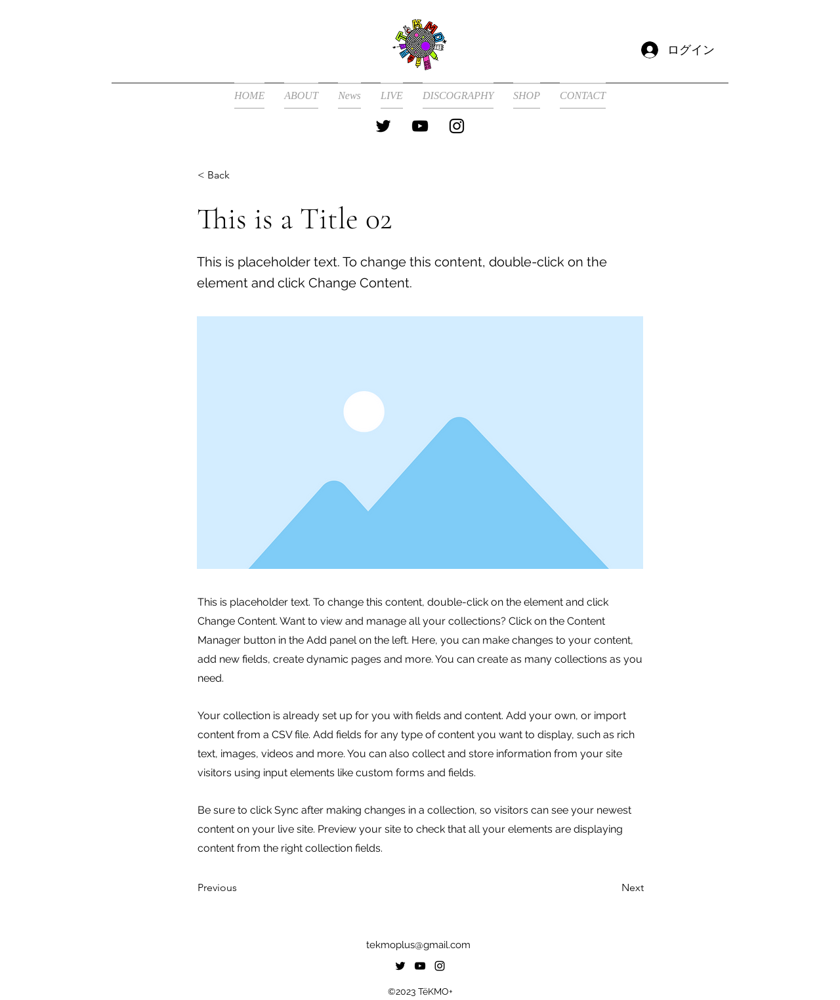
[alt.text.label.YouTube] (420, 126)
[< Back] (241, 175)
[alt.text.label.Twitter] (383, 126)
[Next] (611, 888)
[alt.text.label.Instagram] (457, 126)
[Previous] (241, 888)
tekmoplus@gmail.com (418, 945)
